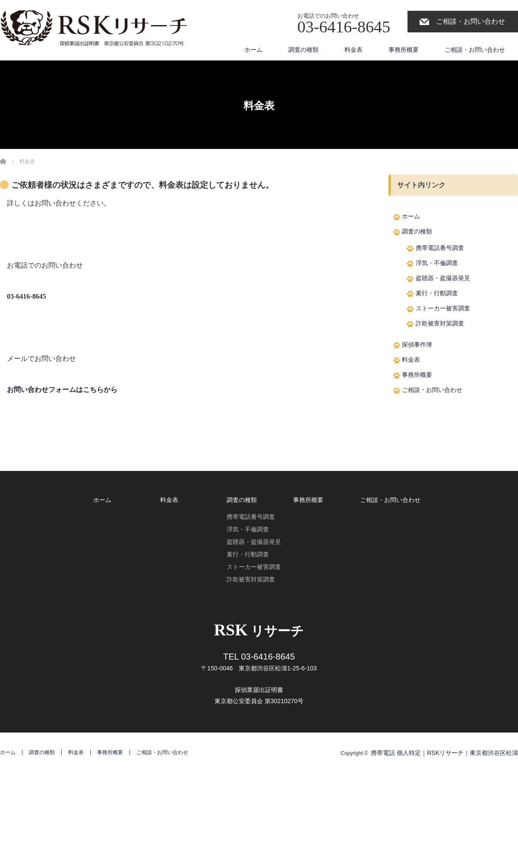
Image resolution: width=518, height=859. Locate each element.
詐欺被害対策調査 (440, 323)
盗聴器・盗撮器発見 (443, 278)
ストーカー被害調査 (443, 308)
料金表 (353, 49)
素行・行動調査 (437, 293)
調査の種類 (303, 49)
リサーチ (259, 631)
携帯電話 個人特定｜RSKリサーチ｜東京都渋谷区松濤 (444, 752)
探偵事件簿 (417, 344)
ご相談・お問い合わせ (470, 21)
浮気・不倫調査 (437, 262)
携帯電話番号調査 (440, 247)
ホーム (253, 49)
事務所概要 (403, 49)
